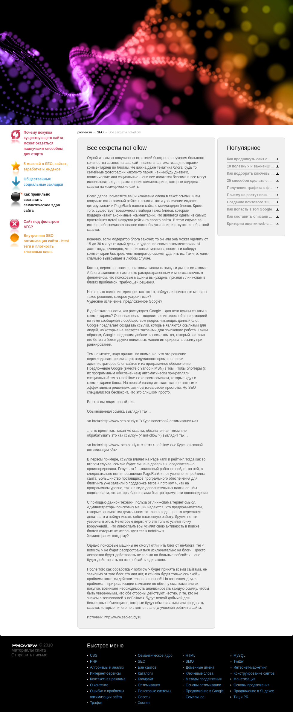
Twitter (239, 661)
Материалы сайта (28, 650)
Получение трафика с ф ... (250, 188)
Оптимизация (149, 685)
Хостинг (144, 703)
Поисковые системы (154, 691)
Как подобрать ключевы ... (250, 173)
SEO (100, 132)
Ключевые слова (199, 673)
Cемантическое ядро (155, 655)
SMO (190, 661)
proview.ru (84, 132)
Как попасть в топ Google (249, 209)
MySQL (239, 655)
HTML (190, 655)
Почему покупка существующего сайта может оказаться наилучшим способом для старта (43, 143)
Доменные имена (200, 667)
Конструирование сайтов (254, 673)
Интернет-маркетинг (250, 667)
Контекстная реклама (108, 679)
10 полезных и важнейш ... (250, 166)
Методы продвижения (204, 679)
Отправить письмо (29, 654)
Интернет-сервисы (105, 673)
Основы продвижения (251, 685)
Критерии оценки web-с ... (250, 224)
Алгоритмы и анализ (107, 667)
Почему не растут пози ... (249, 195)
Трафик (96, 703)
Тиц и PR (241, 697)
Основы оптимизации (203, 685)
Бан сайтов (147, 667)
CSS (93, 655)
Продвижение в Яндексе (254, 691)
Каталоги (145, 673)
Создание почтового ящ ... (250, 202)
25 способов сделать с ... (249, 181)
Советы (144, 697)
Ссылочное (195, 697)
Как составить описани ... (249, 216)
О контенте (99, 685)
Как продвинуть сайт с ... (249, 159)
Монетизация (244, 679)
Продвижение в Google (205, 691)
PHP (93, 661)
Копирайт (145, 679)
